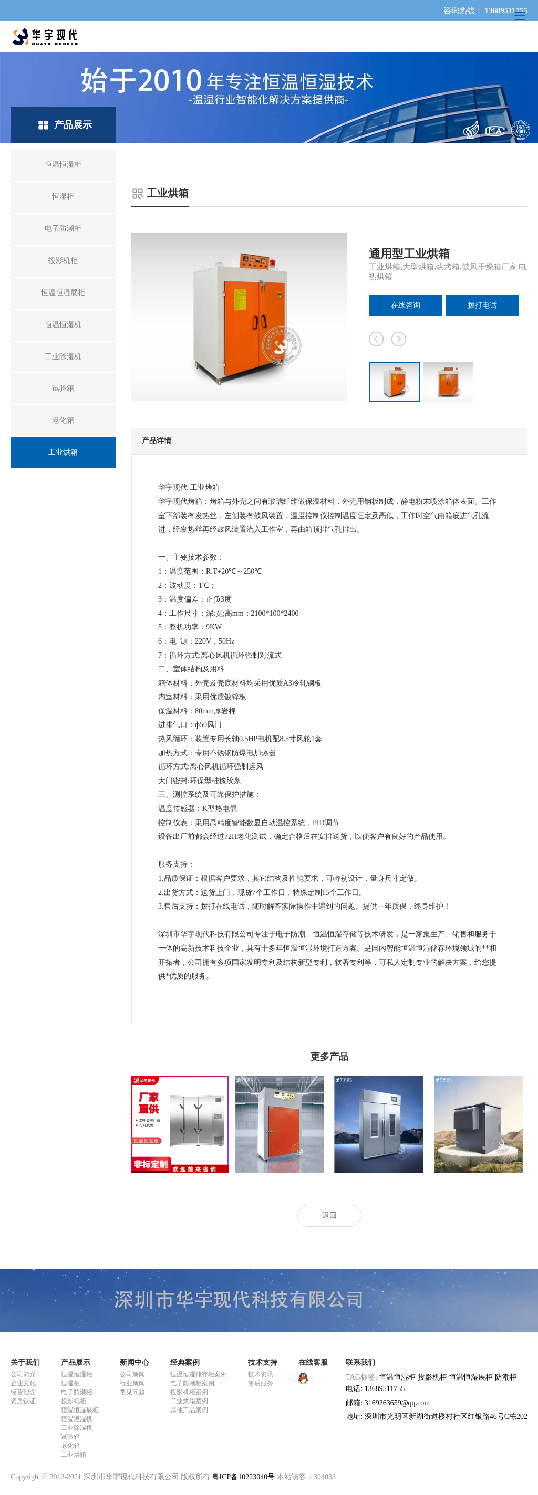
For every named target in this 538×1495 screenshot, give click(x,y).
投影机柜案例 (189, 1392)
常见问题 (132, 1392)
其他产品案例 (189, 1410)
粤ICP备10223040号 (243, 1477)
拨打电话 (482, 305)
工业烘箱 (73, 1454)
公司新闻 (132, 1374)
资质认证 (23, 1401)
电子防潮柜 (76, 1392)
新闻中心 (134, 1362)
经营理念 (23, 1392)
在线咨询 (405, 305)
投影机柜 (73, 1401)
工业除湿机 (76, 1427)
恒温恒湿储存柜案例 (198, 1374)
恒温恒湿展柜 (80, 1410)
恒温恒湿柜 (76, 1374)
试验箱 (70, 1436)
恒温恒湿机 (76, 1419)
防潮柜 (506, 1377)
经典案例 (185, 1362)
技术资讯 (260, 1374)
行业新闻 (132, 1383)
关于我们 (25, 1362)
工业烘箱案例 (189, 1401)
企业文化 (23, 1383)
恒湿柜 (70, 1383)
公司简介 (23, 1374)
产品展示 (75, 1362)
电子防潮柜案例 (192, 1383)
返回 (329, 1215)
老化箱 (70, 1445)
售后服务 (260, 1383)
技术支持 (262, 1362)
